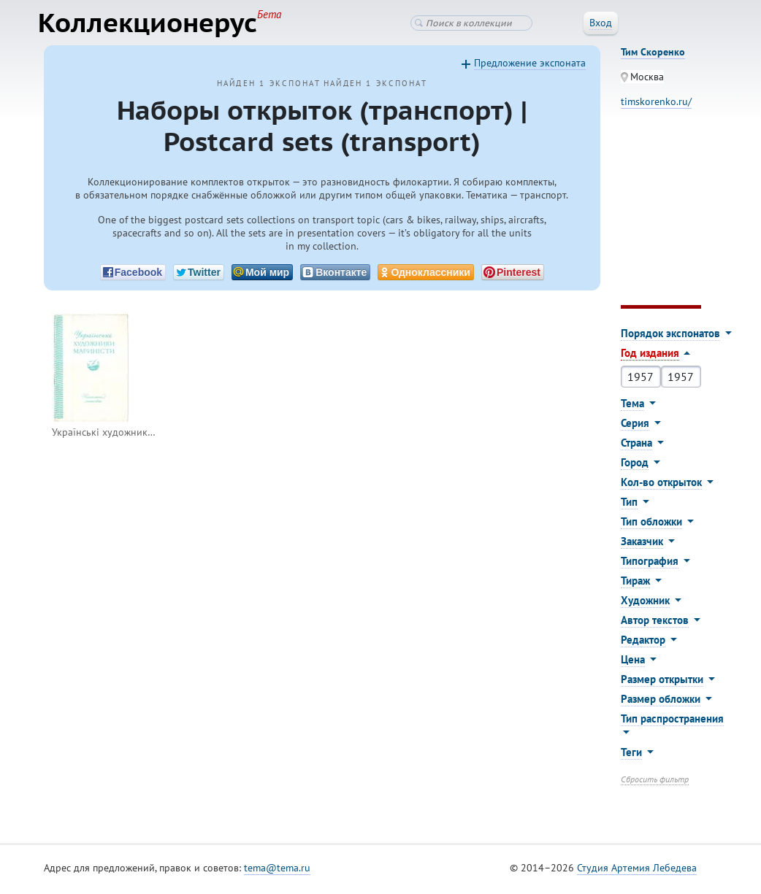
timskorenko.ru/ (656, 105)
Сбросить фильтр (655, 782)
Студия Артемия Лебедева (637, 871)
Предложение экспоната (530, 66)
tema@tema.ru (277, 871)
